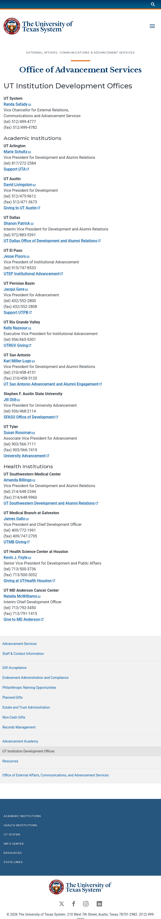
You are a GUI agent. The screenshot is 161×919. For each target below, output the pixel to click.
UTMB (17, 541)
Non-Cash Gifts (13, 717)
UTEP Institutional (34, 273)
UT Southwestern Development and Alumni (51, 503)
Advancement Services (19, 644)
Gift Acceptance (14, 668)
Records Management (19, 727)
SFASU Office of (31, 416)
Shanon (19, 223)
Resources (10, 761)
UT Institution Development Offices (28, 751)
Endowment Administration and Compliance (35, 678)
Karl (19, 360)
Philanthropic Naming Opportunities (29, 687)
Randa (18, 104)
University (27, 455)
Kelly (18, 327)
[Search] (153, 4)
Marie (17, 151)
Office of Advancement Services (80, 69)
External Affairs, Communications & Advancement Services (80, 52)
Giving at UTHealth (30, 580)
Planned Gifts (12, 697)
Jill (12, 399)
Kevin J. (18, 557)
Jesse (17, 256)
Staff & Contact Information (23, 654)
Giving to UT (22, 207)
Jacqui (16, 289)
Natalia (22, 596)
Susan (20, 432)
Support (17, 169)
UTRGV (18, 345)
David (20, 184)
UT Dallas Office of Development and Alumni (52, 240)
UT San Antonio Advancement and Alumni (53, 384)
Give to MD (24, 619)
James (16, 518)
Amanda (20, 479)
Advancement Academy (20, 741)
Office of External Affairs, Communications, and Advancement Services (55, 775)
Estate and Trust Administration (26, 707)
